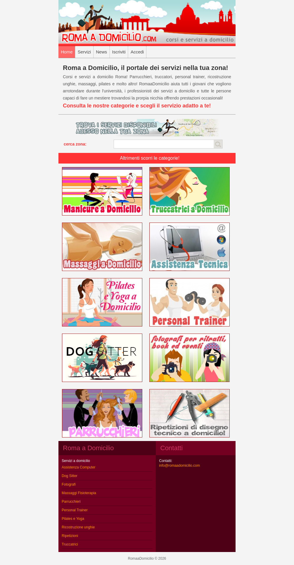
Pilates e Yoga (73, 519)
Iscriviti (119, 51)
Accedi (137, 51)
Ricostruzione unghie (78, 527)
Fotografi (69, 484)
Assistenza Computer (78, 467)
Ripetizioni (70, 536)
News (101, 51)
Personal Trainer (75, 510)
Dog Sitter (69, 476)
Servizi (84, 51)
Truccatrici (70, 544)
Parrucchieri (71, 501)
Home (67, 51)
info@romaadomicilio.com (179, 465)
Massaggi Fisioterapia (79, 493)
